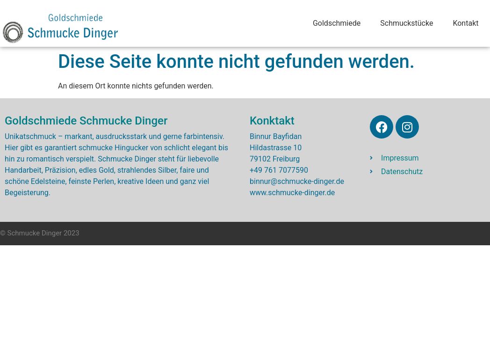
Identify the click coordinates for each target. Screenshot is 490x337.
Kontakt (465, 23)
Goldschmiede (336, 23)
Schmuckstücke (406, 23)
